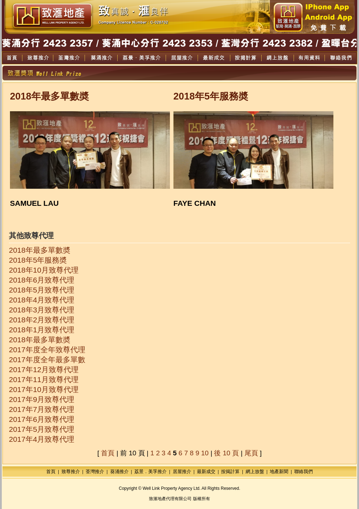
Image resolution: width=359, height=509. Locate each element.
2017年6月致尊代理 (41, 419)
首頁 (107, 453)
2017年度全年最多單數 (47, 359)
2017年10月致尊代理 (44, 389)
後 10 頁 (226, 453)
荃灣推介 (95, 471)
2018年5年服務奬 (38, 260)
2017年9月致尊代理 (41, 399)
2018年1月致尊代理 (41, 330)
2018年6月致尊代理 (41, 280)
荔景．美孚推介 (150, 471)
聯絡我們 (303, 471)
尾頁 (251, 453)
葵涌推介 (119, 471)
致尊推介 (70, 471)
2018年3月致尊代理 (41, 310)
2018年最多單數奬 (39, 250)
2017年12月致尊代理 (44, 369)
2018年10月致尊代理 (44, 270)
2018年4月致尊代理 (41, 300)
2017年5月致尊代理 (41, 429)
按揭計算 (230, 471)
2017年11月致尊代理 (44, 379)
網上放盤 (255, 471)
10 (205, 453)
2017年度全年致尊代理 (47, 349)
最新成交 (206, 471)
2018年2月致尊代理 (41, 320)
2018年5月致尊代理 (41, 290)
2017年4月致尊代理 (41, 439)
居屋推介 (182, 471)
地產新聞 (279, 471)
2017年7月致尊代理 (41, 409)
